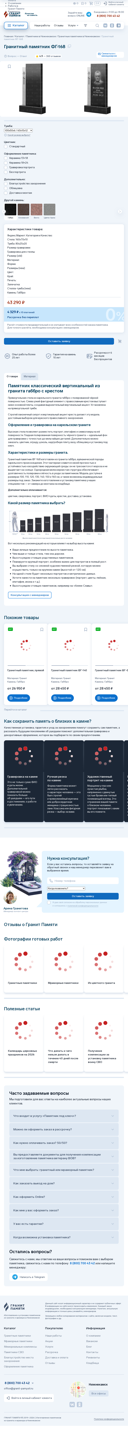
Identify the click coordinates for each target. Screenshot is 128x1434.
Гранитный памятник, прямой (20, 680)
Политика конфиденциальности (109, 1427)
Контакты (92, 1360)
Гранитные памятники (17, 1343)
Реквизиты (14, 11)
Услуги (49, 1354)
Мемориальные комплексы (20, 1354)
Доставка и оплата (56, 1365)
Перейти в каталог (15, 717)
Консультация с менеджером (30, 606)
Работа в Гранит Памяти (16, 7)
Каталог (15, 25)
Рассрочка (51, 1360)
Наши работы (42, 25)
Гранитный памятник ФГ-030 (100, 680)
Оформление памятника (18, 1374)
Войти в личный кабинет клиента (113, 3)
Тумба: (8, 137)
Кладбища (92, 1371)
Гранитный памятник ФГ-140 (60, 680)
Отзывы (12, 14)
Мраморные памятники (18, 1349)
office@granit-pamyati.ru (18, 1396)
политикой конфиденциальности (83, 914)
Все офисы (99, 1401)
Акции (49, 1349)
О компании (14, 3)
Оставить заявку (83, 904)
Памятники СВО (14, 1360)
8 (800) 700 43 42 (108, 15)
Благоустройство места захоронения (19, 1367)
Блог (89, 1354)
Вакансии (92, 1349)
